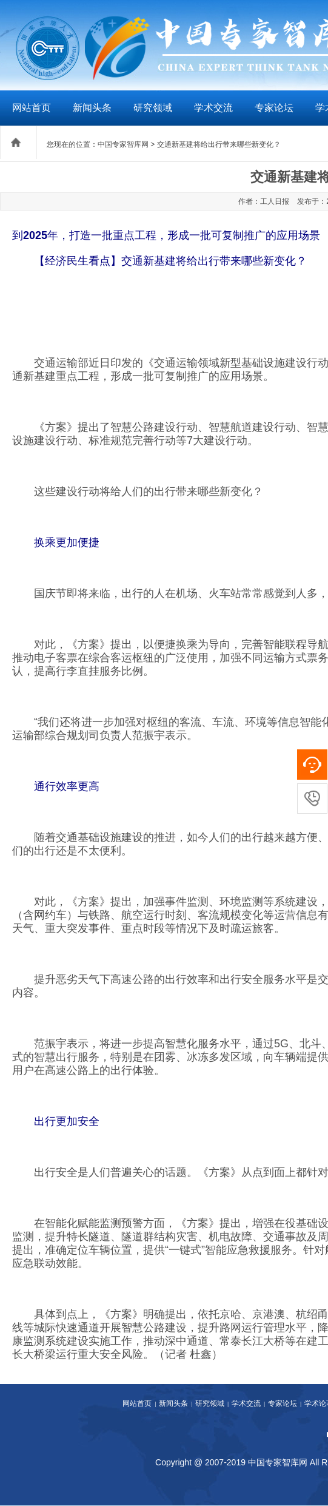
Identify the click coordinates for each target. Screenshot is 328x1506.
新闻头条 (92, 108)
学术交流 (213, 108)
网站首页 (31, 108)
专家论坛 (274, 108)
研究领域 (152, 108)
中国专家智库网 (123, 144)
